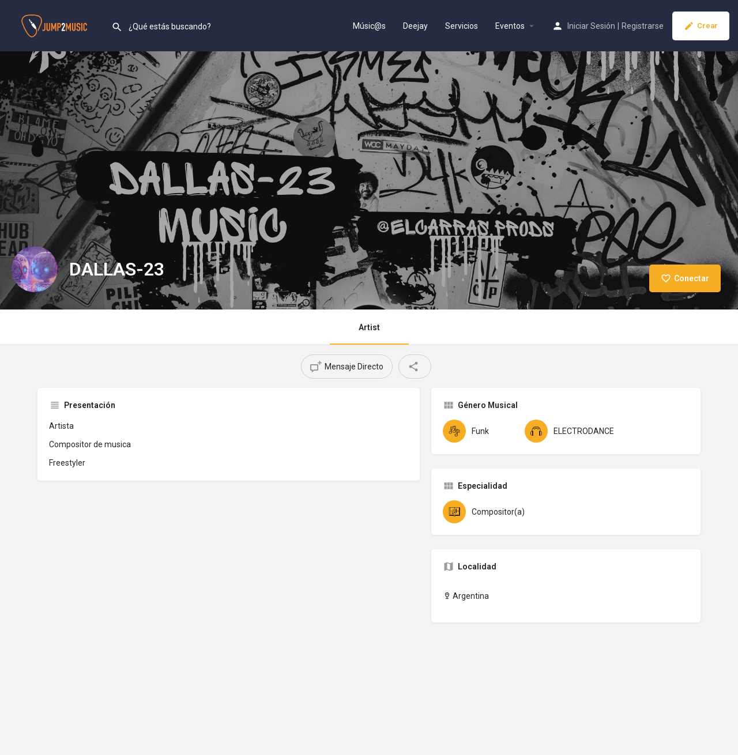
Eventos (510, 26)
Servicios (461, 26)
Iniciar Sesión (591, 26)
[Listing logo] (35, 269)
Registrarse (643, 26)
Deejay (415, 26)
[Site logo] (56, 24)
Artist (369, 327)
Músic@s (369, 26)
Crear (701, 26)
